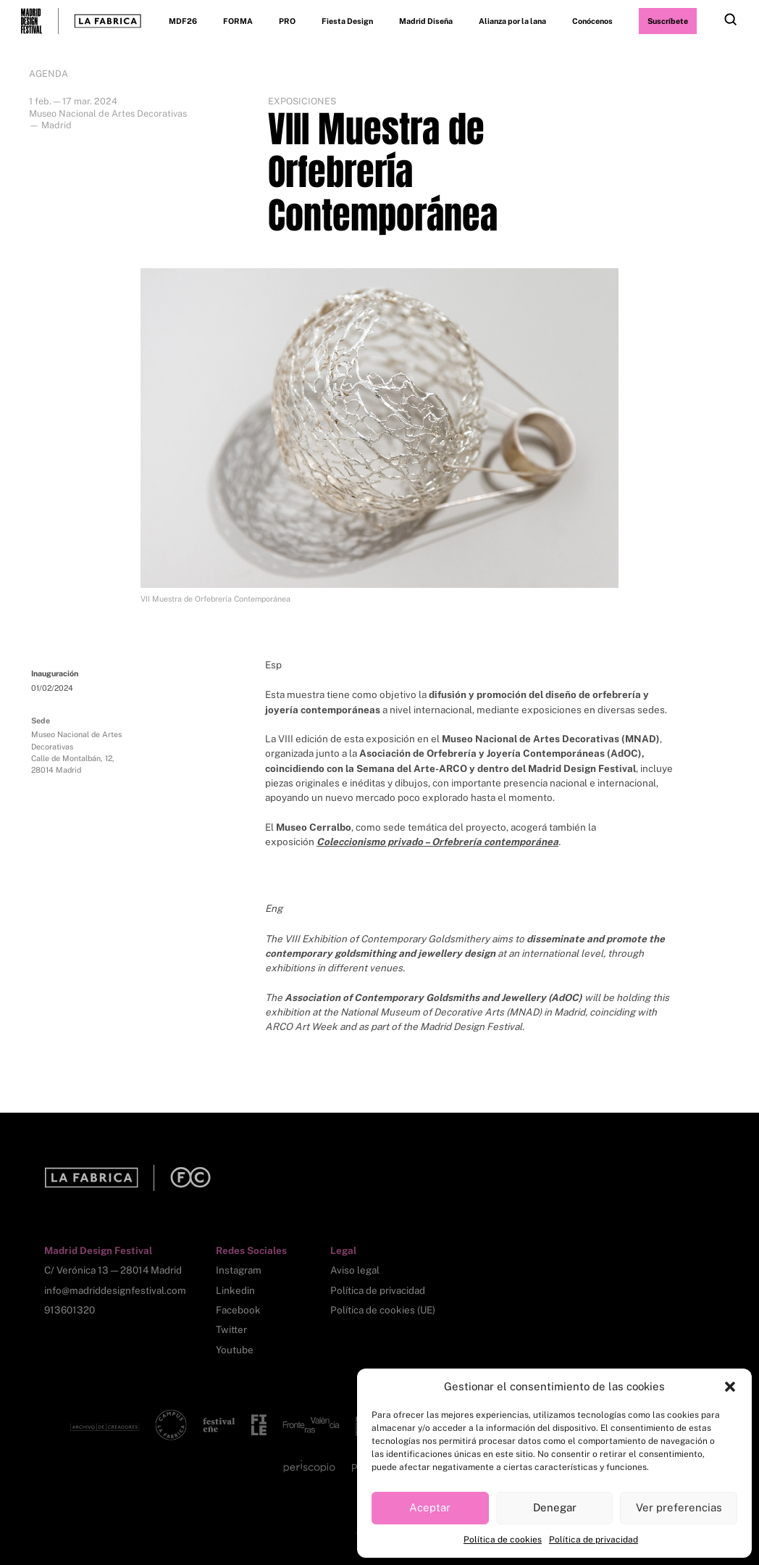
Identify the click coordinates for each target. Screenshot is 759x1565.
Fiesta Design (347, 21)
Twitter (231, 1329)
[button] (730, 1386)
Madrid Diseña (426, 21)
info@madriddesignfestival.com (115, 1290)
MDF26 (183, 21)
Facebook (238, 1310)
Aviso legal (355, 1270)
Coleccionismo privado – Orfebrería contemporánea (437, 841)
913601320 (69, 1310)
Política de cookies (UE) (382, 1310)
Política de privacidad (593, 1540)
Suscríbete (667, 21)
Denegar (554, 1507)
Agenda (48, 73)
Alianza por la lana (512, 21)
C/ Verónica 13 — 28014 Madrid (113, 1270)
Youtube (234, 1350)
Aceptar (429, 1507)
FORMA (238, 21)
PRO (287, 21)
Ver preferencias (679, 1507)
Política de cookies (503, 1540)
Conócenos (592, 21)
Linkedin (235, 1290)
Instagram (238, 1270)
